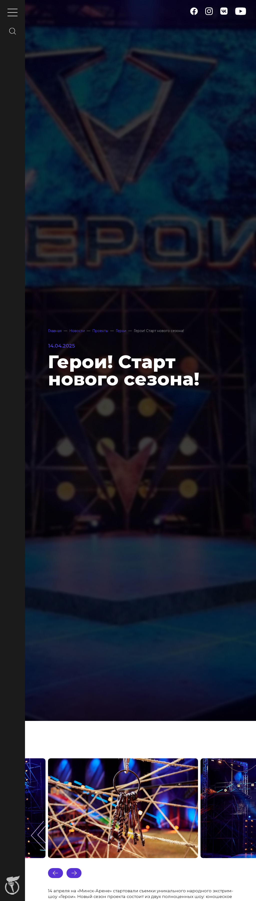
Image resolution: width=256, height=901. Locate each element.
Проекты (100, 331)
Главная (55, 331)
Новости (77, 331)
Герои (121, 331)
